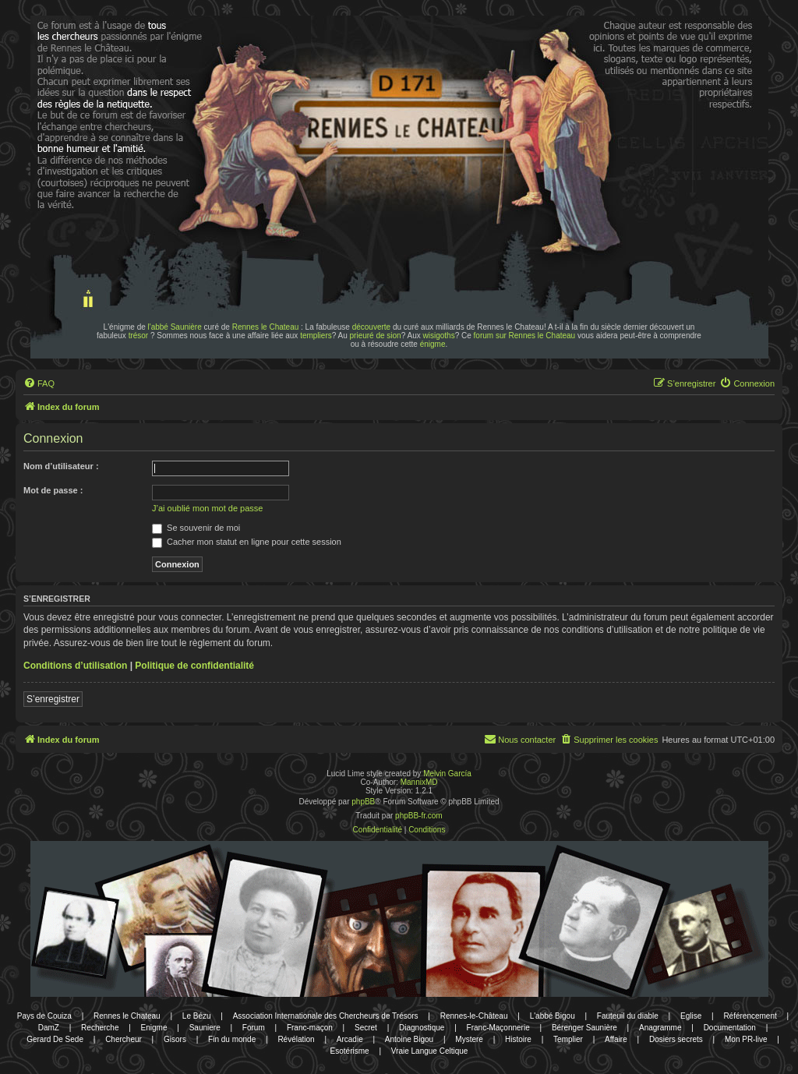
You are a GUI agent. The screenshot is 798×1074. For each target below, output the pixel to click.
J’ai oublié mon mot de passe (207, 508)
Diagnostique (421, 1027)
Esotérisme (349, 1051)
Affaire (616, 1039)
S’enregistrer (52, 699)
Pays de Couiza (44, 1016)
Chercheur (123, 1039)
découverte (371, 327)
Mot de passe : (53, 490)
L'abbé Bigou (552, 1016)
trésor (139, 335)
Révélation (295, 1039)
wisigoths (439, 335)
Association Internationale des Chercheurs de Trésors (325, 1016)
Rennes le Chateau (265, 327)
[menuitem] (39, 383)
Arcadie (350, 1039)
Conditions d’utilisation (75, 665)
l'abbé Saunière (175, 327)
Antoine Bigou (409, 1039)
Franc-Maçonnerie (498, 1027)
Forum (253, 1027)
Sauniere (205, 1027)
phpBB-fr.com (419, 815)
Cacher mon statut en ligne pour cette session (246, 541)
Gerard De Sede (54, 1039)
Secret (366, 1027)
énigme (433, 344)
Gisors (175, 1039)
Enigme (154, 1027)
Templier (568, 1039)
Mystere (469, 1039)
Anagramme (660, 1027)
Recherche (99, 1027)
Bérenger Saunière (584, 1027)
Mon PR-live (746, 1039)
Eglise (690, 1016)
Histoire (518, 1039)
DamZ (48, 1027)
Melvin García (447, 773)
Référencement (749, 1016)
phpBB (363, 801)
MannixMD (419, 782)
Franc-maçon (310, 1027)
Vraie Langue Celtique (429, 1051)
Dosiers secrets (676, 1039)
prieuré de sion (375, 335)
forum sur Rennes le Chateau (525, 335)
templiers (316, 335)
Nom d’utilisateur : (61, 466)
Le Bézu (196, 1016)
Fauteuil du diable (628, 1016)
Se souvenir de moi (196, 527)
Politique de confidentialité (194, 665)
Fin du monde (232, 1039)
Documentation (730, 1027)
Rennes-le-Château (474, 1016)
